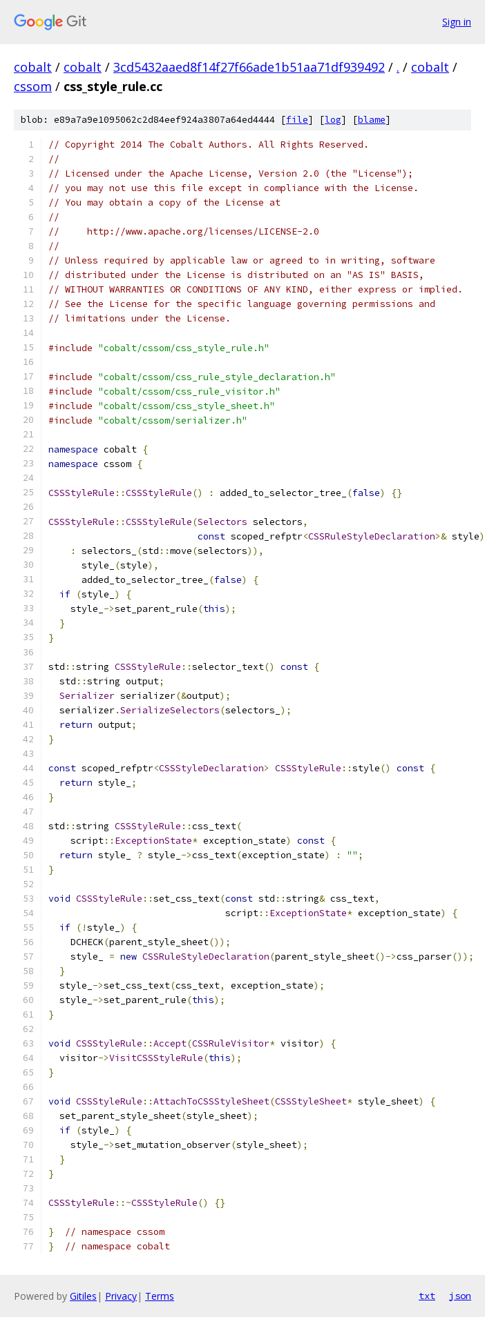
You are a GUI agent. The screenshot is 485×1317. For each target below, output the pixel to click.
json (460, 1295)
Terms (159, 1296)
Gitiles (83, 1296)
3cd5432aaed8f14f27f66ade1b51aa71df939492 (249, 67)
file (297, 120)
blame (372, 120)
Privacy (121, 1296)
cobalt (33, 67)
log (333, 120)
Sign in (456, 21)
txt (427, 1295)
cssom (33, 86)
